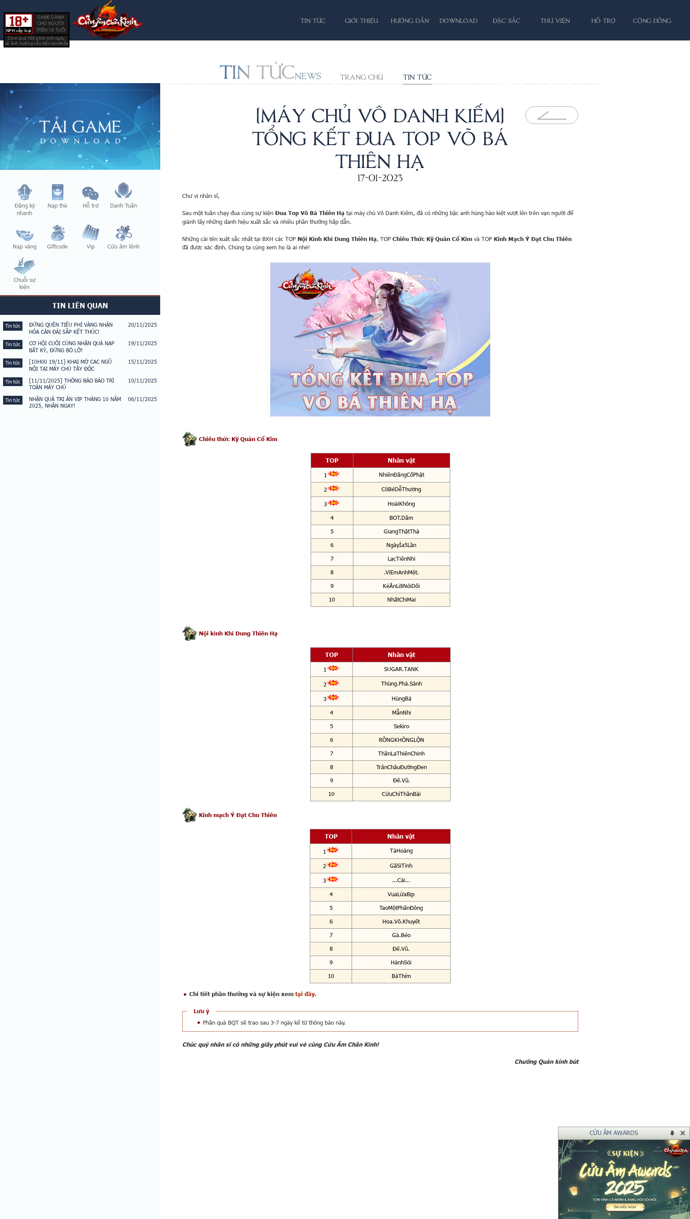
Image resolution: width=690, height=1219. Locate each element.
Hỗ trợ (603, 20)
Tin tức (417, 77)
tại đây (305, 993)
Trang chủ (361, 77)
